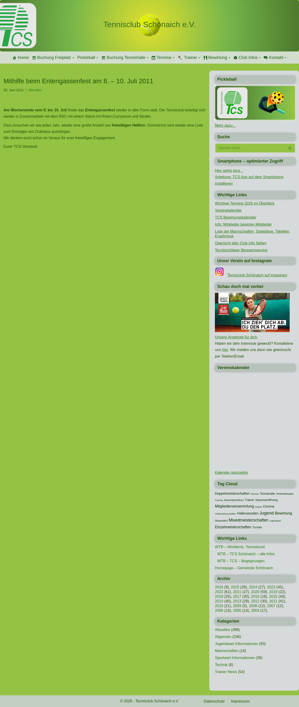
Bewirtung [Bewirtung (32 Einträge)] (283, 513)
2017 (237, 596)
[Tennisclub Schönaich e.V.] (149, 24)
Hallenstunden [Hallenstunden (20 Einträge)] (247, 513)
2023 (271, 587)
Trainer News (226, 672)
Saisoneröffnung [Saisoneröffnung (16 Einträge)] (266, 500)
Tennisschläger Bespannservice (241, 250)
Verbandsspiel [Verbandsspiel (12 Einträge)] (284, 493)
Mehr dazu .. (225, 125)
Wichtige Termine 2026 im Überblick (244, 203)
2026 (219, 587)
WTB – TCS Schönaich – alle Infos (246, 554)
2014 (219, 601)
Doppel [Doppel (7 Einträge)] (258, 507)
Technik (221, 665)
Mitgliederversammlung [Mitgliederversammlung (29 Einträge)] (234, 506)
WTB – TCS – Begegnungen (241, 561)
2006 (219, 611)
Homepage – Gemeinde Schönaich (244, 568)
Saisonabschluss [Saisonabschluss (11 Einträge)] (234, 500)
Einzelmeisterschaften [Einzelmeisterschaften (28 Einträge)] (233, 527)
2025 (235, 587)
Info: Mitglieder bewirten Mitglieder (243, 224)
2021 (237, 592)
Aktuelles (35, 90)
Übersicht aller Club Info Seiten (241, 243)
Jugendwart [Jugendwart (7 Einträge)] (275, 521)
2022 (219, 592)
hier (225, 350)
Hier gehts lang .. (229, 171)
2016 (255, 596)
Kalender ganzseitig (231, 473)
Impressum (240, 701)
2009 (237, 606)
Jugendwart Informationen (236, 644)
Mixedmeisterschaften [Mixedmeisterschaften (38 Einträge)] (248, 520)
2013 (237, 601)
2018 (219, 596)
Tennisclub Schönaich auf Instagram (257, 275)
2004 (255, 611)
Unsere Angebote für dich (236, 337)
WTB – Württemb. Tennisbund (240, 547)
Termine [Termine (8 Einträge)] (255, 494)
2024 (253, 587)
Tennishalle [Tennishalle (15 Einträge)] (267, 493)
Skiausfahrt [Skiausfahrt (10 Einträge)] (221, 520)
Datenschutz (214, 701)
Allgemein (223, 637)
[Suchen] (250, 148)
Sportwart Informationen (235, 658)
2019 (273, 592)
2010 (219, 606)
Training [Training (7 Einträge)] (219, 500)
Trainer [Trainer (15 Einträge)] (249, 500)
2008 (253, 606)
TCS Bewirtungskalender (235, 217)
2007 (271, 606)
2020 (255, 592)
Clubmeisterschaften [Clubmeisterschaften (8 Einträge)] (225, 513)
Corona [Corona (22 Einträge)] (268, 506)
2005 (237, 611)
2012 (255, 601)
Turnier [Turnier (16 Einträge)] (257, 527)
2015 (273, 596)
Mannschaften (226, 651)
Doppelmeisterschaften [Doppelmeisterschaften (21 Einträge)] (232, 493)
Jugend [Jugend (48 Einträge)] (267, 513)
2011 (273, 601)
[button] (73, 58)
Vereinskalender (228, 210)
